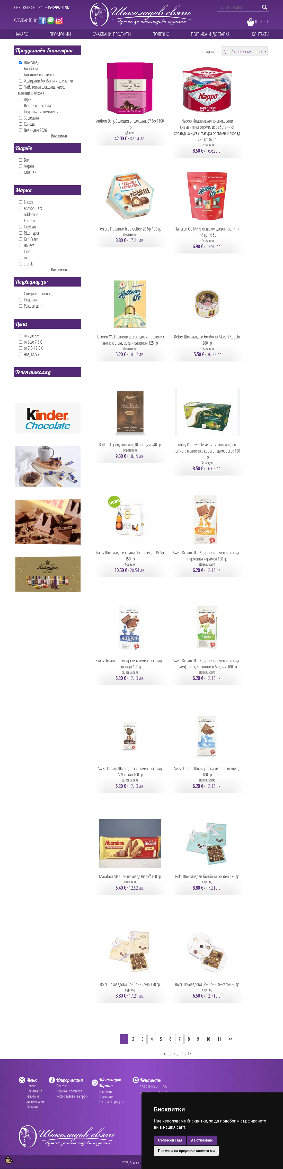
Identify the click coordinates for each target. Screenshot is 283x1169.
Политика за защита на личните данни (35, 1096)
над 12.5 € (29, 354)
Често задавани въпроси (72, 1096)
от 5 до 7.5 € (30, 342)
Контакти (32, 1106)
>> (230, 1039)
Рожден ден (30, 306)
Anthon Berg (30, 208)
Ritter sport (29, 233)
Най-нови (105, 1091)
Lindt (25, 251)
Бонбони (28, 68)
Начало (31, 1085)
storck (26, 264)
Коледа (27, 124)
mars (25, 257)
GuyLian (27, 227)
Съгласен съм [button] (170, 1140)
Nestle (26, 202)
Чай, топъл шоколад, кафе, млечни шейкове (41, 90)
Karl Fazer (28, 239)
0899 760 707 (157, 1086)
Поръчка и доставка (69, 1090)
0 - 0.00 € (262, 21)
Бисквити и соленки (37, 74)
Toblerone (29, 214)
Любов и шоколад (35, 105)
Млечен (28, 172)
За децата (29, 118)
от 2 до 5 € (29, 336)
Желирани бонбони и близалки (46, 81)
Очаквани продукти (111, 1101)
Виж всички (59, 136)
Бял (24, 160)
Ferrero (27, 220)
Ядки (25, 99)
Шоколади (29, 62)
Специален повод (35, 293)
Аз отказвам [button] (202, 1140)
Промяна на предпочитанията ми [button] (186, 1151)
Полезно (61, 1085)
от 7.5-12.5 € (31, 348)
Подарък (28, 300)
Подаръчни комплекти (39, 111)
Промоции (106, 1096)
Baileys (26, 245)
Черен (26, 166)
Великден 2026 (33, 130)
